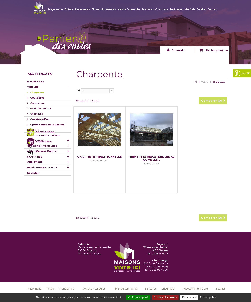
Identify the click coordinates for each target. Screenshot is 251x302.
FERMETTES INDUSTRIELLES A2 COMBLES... (152, 158)
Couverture (37, 103)
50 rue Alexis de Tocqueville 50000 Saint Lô (94, 249)
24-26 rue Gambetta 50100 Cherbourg (155, 265)
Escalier (201, 9)
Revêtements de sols (182, 9)
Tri (78, 90)
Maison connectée (128, 9)
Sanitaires (148, 9)
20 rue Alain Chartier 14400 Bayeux (155, 249)
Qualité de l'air (39, 119)
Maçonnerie (55, 9)
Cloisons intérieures (104, 9)
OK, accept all (138, 297)
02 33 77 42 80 (92, 253)
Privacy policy (208, 297)
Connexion (179, 50)
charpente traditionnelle (99, 156)
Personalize (189, 297)
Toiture (68, 9)
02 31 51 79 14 (160, 253)
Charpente (37, 92)
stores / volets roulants (45, 135)
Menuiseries (82, 9)
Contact (212, 9)
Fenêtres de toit (40, 108)
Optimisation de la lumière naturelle (45, 127)
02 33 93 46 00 (159, 269)
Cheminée (36, 113)
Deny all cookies (165, 297)
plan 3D (242, 73)
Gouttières (37, 97)
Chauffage (161, 9)
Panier (214, 50)
